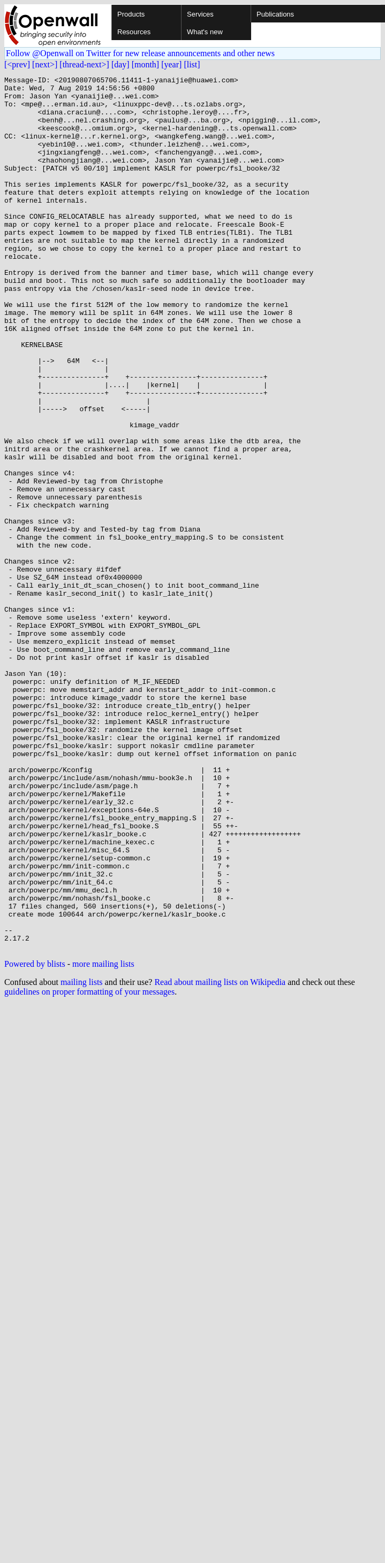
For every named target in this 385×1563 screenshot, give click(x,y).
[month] (146, 64)
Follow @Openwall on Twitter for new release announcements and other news (140, 53)
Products (131, 14)
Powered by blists (34, 1138)
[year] (171, 64)
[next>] (44, 64)
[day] (120, 64)
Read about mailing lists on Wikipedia (219, 1156)
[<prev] (17, 64)
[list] (192, 64)
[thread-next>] (84, 64)
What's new (205, 32)
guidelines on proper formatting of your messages (89, 1166)
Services (200, 14)
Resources (133, 32)
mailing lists (82, 1156)
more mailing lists (103, 1138)
